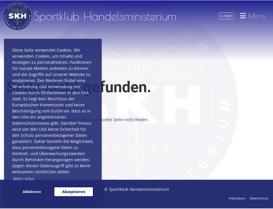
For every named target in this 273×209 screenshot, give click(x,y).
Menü (253, 16)
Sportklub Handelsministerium (104, 16)
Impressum (237, 198)
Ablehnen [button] (32, 191)
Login (226, 15)
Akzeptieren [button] (73, 191)
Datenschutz (259, 198)
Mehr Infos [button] (23, 178)
